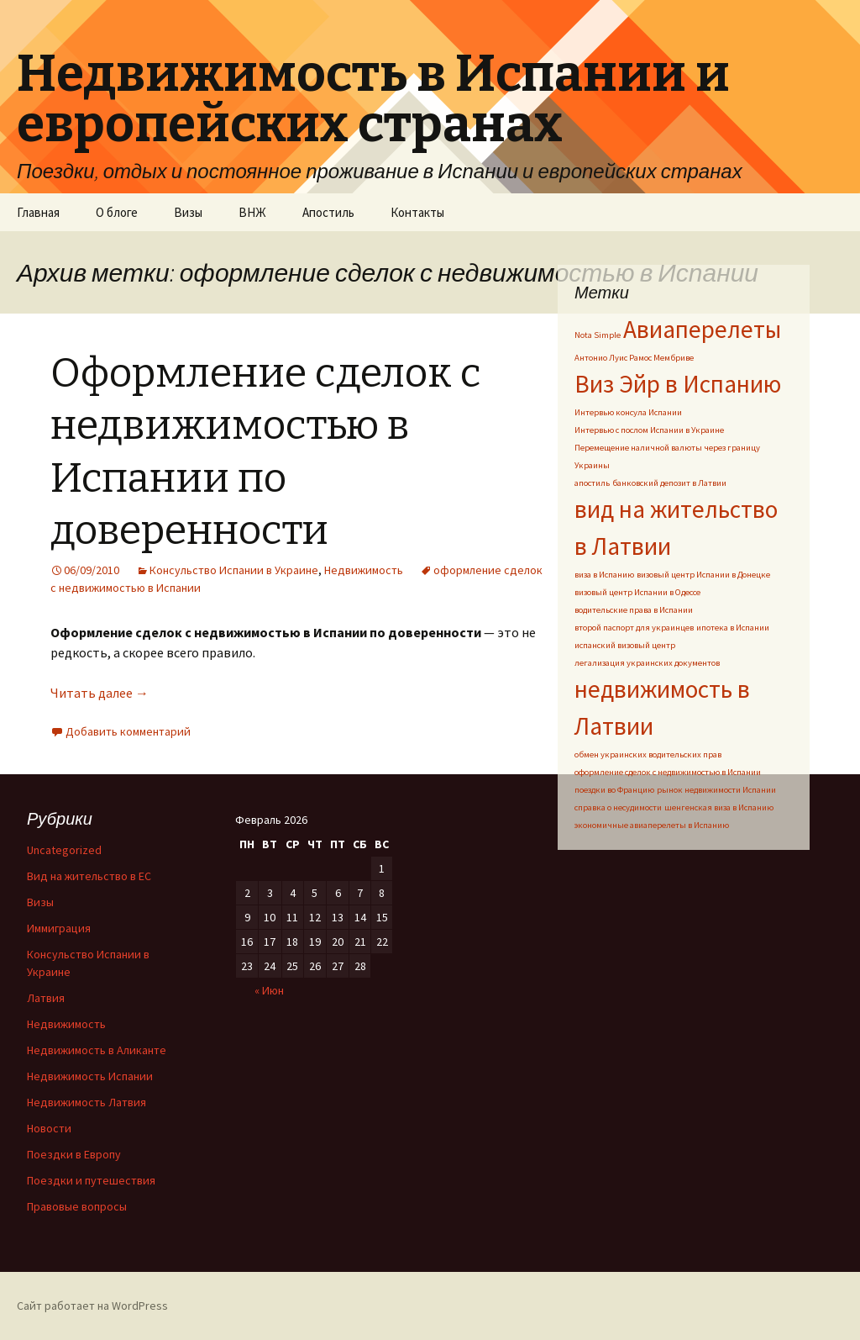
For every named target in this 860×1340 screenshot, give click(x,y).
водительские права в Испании (633, 609)
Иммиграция (59, 928)
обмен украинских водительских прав (647, 754)
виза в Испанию (604, 574)
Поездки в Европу (74, 1154)
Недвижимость (363, 570)
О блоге (117, 212)
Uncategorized (64, 849)
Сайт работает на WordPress (92, 1305)
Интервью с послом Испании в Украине (649, 430)
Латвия (46, 997)
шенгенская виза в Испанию (718, 807)
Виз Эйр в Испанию (677, 383)
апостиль (592, 482)
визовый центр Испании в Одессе (637, 592)
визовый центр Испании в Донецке (703, 574)
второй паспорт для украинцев (634, 627)
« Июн (269, 990)
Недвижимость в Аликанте (96, 1050)
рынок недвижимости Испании (716, 789)
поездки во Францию (614, 789)
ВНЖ (252, 212)
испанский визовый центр (624, 645)
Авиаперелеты (702, 329)
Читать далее (99, 692)
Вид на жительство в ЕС (89, 876)
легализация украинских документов (647, 662)
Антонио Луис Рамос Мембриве (634, 357)
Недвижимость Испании (90, 1076)
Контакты (417, 212)
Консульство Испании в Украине (233, 570)
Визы (188, 212)
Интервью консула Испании (628, 412)
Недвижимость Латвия (86, 1102)
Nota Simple (597, 335)
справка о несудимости (618, 807)
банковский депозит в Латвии (669, 482)
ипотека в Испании (732, 627)
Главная (38, 212)
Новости (49, 1128)
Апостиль (328, 212)
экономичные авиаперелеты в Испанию (651, 825)
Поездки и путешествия (91, 1180)
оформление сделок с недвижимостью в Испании (667, 772)
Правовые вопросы (77, 1206)
